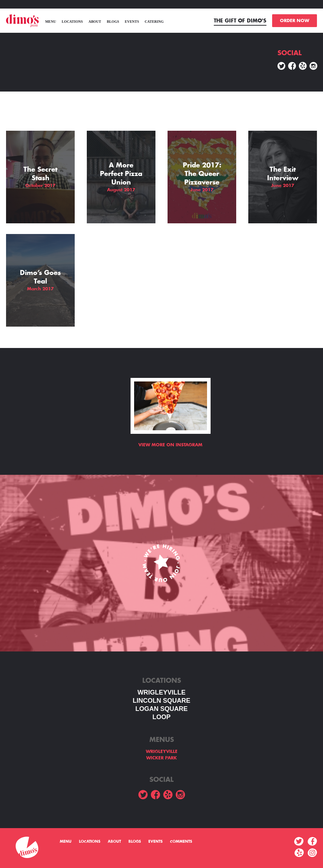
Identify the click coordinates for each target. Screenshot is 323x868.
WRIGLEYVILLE (162, 692)
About (95, 22)
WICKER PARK (161, 758)
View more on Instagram (170, 445)
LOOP (161, 717)
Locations (72, 22)
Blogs (113, 22)
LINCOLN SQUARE (161, 700)
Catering (154, 22)
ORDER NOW (294, 21)
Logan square (161, 708)
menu (50, 22)
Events (132, 22)
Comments (181, 841)
